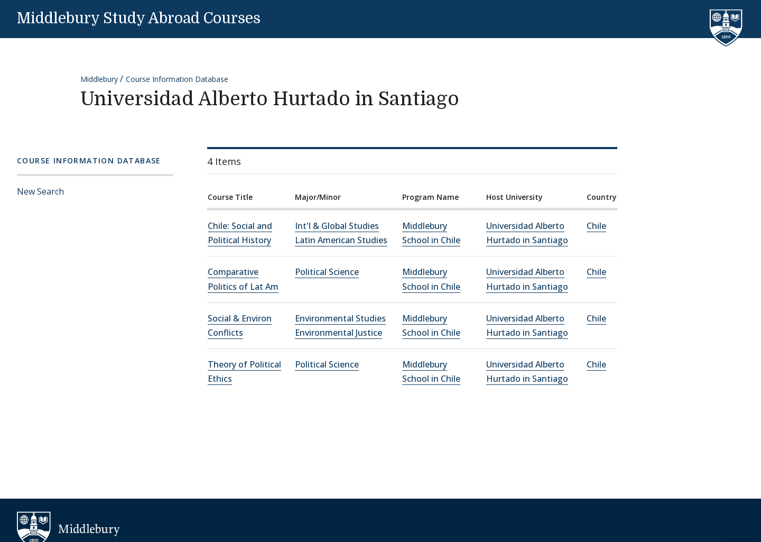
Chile (596, 226)
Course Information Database (177, 79)
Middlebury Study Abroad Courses (139, 18)
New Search (40, 191)
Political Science (327, 272)
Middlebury (99, 79)
